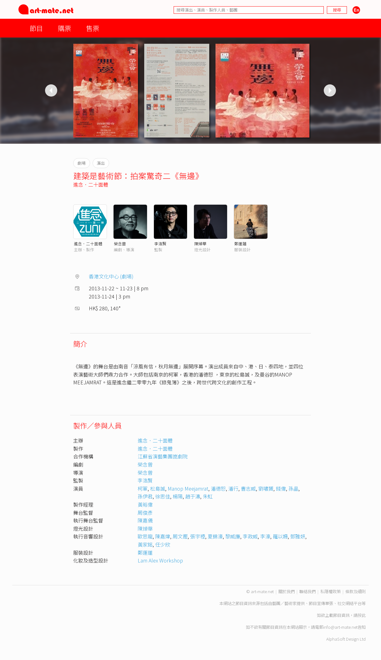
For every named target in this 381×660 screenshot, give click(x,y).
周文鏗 (180, 536)
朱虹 (208, 496)
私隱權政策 (330, 591)
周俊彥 (145, 512)
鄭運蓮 (240, 244)
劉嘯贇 (265, 488)
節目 (36, 28)
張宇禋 (197, 536)
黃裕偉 (145, 504)
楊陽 (178, 496)
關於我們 (286, 591)
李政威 (250, 536)
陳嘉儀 (145, 520)
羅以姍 (280, 536)
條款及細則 (355, 591)
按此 (362, 615)
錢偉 (281, 488)
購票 (64, 28)
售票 (92, 28)
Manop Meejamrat (188, 488)
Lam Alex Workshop (160, 560)
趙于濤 (192, 496)
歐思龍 (145, 536)
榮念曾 (120, 244)
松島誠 (157, 488)
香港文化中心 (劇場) (111, 276)
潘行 (233, 488)
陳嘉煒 (162, 536)
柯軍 (143, 488)
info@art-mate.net (340, 627)
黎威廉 (232, 536)
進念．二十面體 (90, 184)
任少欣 (162, 544)
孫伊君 (145, 496)
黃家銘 (145, 544)
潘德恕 (218, 488)
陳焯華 (200, 244)
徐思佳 (162, 496)
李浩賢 (160, 244)
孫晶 (293, 488)
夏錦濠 (215, 536)
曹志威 (248, 488)
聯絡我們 (307, 591)
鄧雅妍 (297, 536)
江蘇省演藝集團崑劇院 (163, 456)
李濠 (265, 536)
